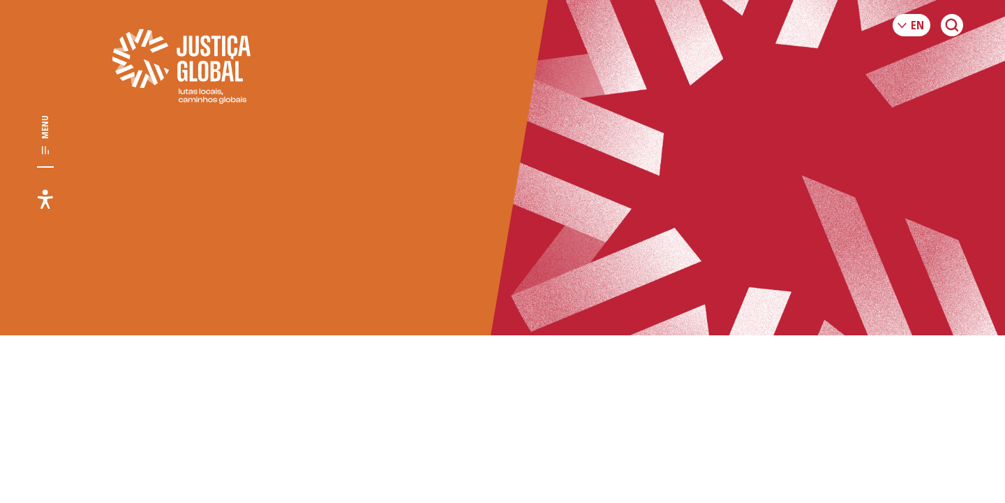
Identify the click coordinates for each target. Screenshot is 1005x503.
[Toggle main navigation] (45, 135)
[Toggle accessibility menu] (45, 199)
